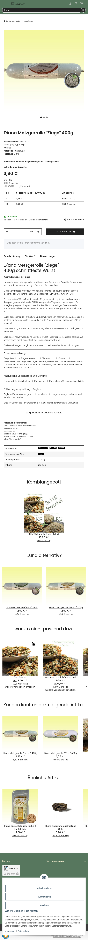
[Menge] (19, 232)
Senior (53, 448)
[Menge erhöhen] (38, 232)
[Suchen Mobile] (41, 10)
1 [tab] (41, 117)
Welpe (61, 448)
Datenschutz (23, 931)
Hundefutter (19, 151)
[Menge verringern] (7, 232)
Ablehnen (44, 905)
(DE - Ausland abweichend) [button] (37, 220)
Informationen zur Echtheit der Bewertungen (67, 937)
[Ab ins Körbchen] (6, 28)
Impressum (10, 931)
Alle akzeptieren (44, 888)
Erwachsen (43, 448)
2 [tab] (44, 117)
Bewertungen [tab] (48, 256)
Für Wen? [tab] (30, 256)
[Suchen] (83, 10)
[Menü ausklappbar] (5, 2)
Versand (26, 186)
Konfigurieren (44, 897)
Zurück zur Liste (13, 21)
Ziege (40, 454)
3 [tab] (47, 117)
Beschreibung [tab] (12, 256)
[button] (70, 3)
